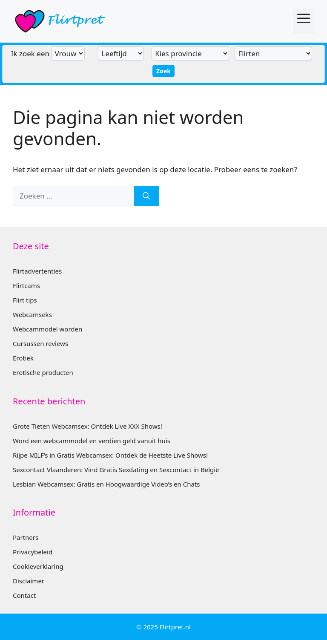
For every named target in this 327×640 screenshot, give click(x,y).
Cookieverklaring (38, 566)
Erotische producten (43, 372)
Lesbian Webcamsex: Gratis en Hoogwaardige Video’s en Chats (106, 484)
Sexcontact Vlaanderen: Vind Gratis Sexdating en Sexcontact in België (116, 469)
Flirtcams (26, 285)
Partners (25, 537)
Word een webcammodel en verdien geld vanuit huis (91, 440)
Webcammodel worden (47, 329)
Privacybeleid (32, 552)
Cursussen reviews (40, 343)
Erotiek (23, 358)
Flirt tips (25, 300)
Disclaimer (28, 581)
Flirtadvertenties (37, 271)
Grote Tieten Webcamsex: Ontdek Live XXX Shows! (87, 426)
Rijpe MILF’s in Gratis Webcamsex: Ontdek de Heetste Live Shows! (110, 455)
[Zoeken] (146, 196)
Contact (24, 595)
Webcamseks (32, 314)
